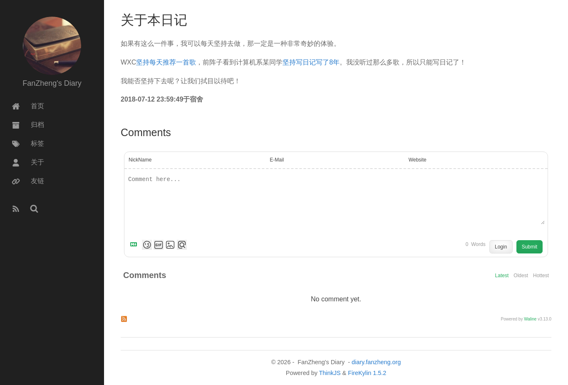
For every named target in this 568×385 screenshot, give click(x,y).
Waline (530, 319)
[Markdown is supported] (135, 245)
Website (418, 160)
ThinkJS (330, 373)
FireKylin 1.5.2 (367, 373)
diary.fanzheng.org (376, 362)
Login (501, 247)
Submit (529, 247)
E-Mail (277, 160)
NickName (140, 160)
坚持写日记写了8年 (311, 62)
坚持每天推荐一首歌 (166, 62)
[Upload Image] (170, 245)
